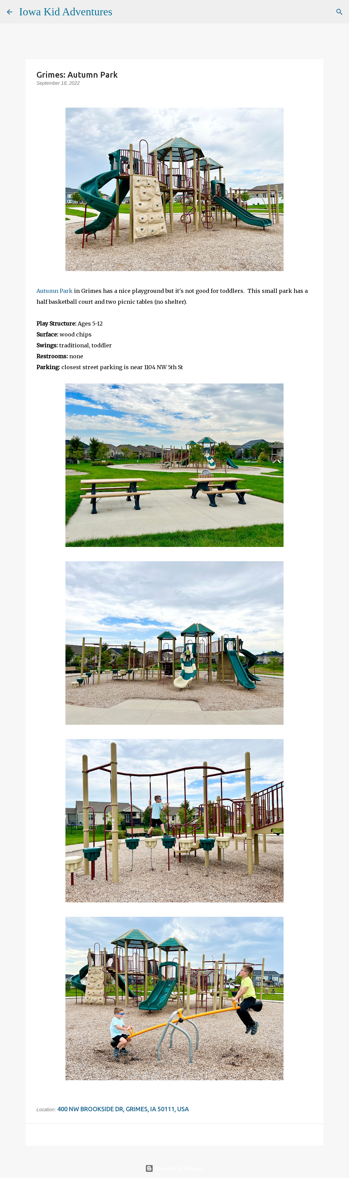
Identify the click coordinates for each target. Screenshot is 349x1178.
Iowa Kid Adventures (65, 11)
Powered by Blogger (174, 1168)
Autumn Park (54, 290)
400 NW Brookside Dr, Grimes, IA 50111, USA (123, 1108)
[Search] (122, 12)
